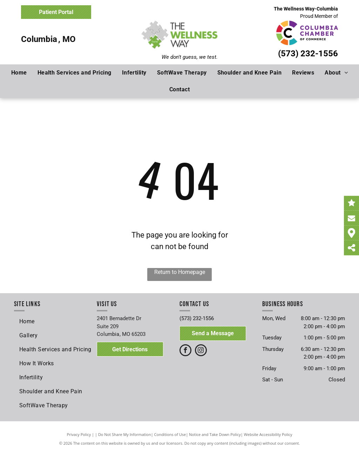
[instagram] (201, 351)
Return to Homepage (179, 272)
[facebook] (185, 351)
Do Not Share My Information (124, 434)
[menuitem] (19, 72)
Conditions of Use (170, 434)
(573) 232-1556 (308, 53)
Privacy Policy (79, 434)
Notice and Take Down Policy (215, 434)
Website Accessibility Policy (268, 434)
